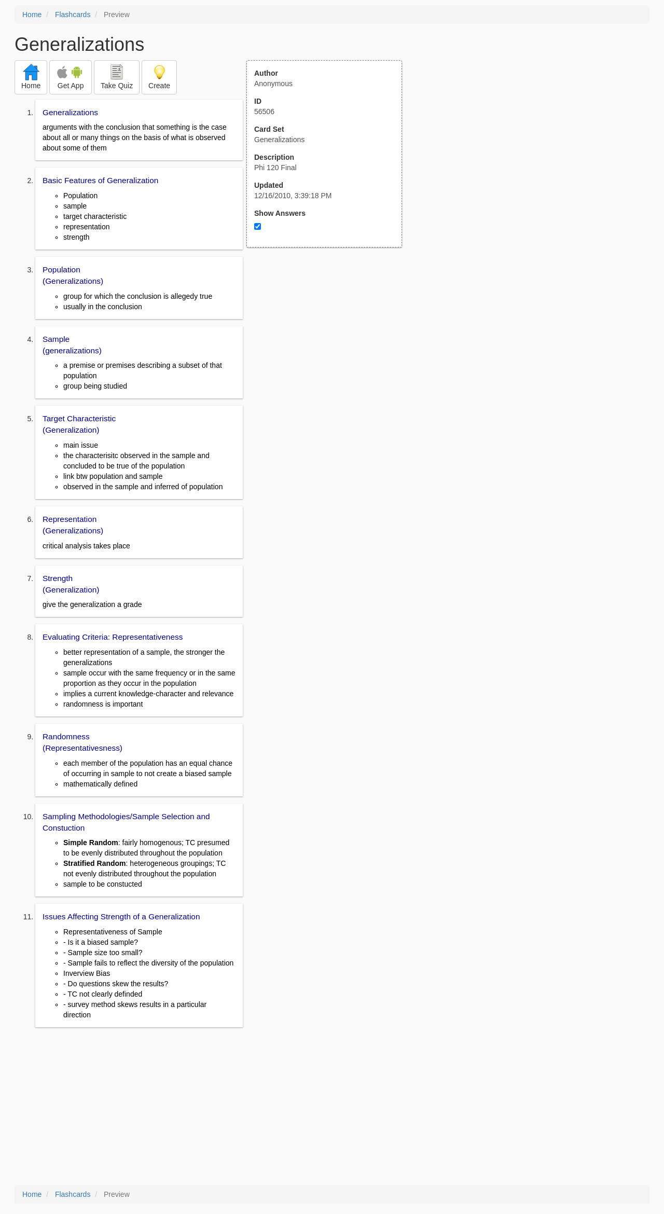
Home (32, 14)
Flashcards (72, 14)
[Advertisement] (330, 349)
